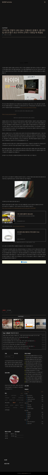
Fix (26, 393)
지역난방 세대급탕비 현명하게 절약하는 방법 (11, 339)
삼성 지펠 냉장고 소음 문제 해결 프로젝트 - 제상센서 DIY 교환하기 (34, 374)
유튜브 (7, 433)
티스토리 (7, 402)
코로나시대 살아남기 (32, 422)
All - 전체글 (27, 391)
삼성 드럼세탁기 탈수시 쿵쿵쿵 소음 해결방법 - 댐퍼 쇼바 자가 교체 (34, 378)
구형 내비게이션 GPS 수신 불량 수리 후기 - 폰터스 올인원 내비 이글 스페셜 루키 (34, 363)
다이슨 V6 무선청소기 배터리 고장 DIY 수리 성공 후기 (34, 366)
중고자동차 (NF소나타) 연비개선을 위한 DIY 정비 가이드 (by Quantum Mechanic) (34, 361)
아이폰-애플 (30, 401)
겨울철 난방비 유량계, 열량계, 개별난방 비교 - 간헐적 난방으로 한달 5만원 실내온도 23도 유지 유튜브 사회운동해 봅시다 (25, 335)
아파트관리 (30, 407)
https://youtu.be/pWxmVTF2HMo (28, 107)
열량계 (17, 405)
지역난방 (8, 333)
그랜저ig (15, 407)
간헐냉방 (7, 397)
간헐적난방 (21, 397)
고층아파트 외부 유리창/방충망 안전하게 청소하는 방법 (34, 368)
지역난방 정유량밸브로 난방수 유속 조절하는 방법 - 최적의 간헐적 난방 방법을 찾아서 (18, 340)
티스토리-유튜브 (31, 408)
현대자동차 (14, 395)
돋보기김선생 (24, 473)
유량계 (22, 407)
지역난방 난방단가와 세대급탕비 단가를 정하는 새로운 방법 (34, 357)
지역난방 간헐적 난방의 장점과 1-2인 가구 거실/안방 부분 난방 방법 (15, 337)
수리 (6, 395)
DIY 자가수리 (30, 395)
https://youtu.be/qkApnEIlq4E (9, 114)
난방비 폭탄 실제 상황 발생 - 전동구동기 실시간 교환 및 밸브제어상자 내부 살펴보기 (18, 346)
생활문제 (30, 416)
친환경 (29, 418)
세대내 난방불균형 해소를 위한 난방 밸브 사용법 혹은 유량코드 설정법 (16, 348)
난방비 (12, 405)
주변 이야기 (30, 423)
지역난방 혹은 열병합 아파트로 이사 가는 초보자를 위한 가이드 (14, 342)
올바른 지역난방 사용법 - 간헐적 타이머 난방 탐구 (14, 364)
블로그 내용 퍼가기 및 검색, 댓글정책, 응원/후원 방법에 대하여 (14, 362)
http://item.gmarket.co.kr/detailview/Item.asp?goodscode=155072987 (19, 208)
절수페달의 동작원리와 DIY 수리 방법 (32, 370)
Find (4, 333)
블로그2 (12, 433)
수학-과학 (30, 405)
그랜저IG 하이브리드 (32, 399)
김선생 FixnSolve (7, 2)
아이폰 (22, 395)
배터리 (22, 405)
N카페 (7, 438)
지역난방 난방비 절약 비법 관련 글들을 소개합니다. (14, 366)
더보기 (22, 393)
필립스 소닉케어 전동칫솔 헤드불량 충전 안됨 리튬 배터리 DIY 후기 (34, 381)
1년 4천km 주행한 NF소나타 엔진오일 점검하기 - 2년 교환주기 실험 (34, 376)
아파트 (14, 397)
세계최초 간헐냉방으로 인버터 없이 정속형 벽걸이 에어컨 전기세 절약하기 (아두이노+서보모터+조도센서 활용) (34, 359)
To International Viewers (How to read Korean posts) (14, 360)
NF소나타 (21, 402)
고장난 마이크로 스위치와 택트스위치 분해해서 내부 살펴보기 (14, 344)
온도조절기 (8, 407)
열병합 (7, 405)
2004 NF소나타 (31, 397)
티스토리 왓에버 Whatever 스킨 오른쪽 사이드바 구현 (34, 372)
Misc (26, 419)
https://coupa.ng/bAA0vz (19, 226)
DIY (15, 402)
